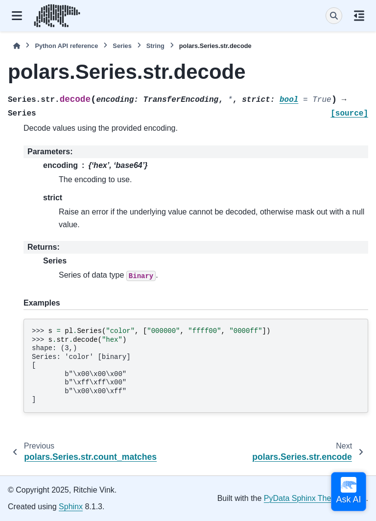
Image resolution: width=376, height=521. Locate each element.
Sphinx (71, 506)
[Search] (334, 15)
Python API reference (66, 45)
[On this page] (359, 15)
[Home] (16, 46)
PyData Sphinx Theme (303, 498)
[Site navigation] (17, 15)
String (155, 45)
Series (122, 45)
